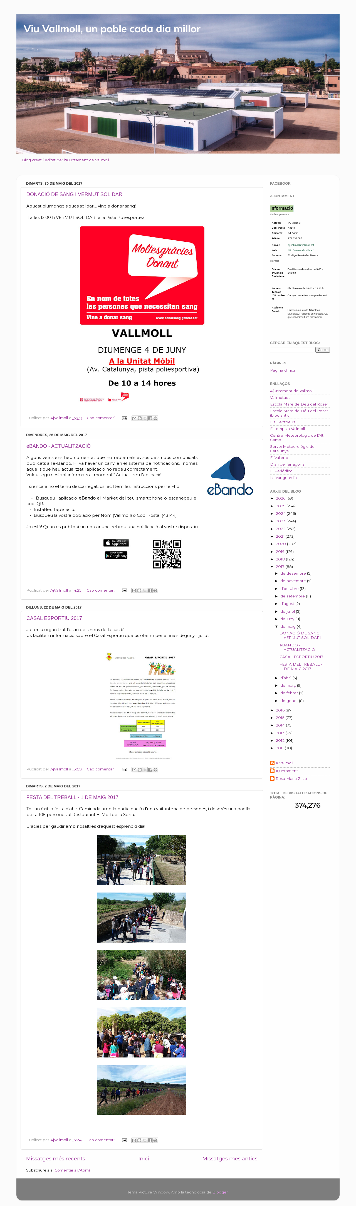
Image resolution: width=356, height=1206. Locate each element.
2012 (281, 740)
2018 (281, 559)
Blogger (220, 1192)
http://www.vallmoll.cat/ (300, 250)
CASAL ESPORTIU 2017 (54, 618)
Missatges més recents (55, 1158)
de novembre (293, 581)
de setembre (293, 596)
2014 (281, 725)
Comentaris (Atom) (72, 1170)
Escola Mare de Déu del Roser (299, 404)
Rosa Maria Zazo (291, 778)
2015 (281, 717)
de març (288, 685)
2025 (281, 506)
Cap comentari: (102, 418)
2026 (281, 498)
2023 (281, 521)
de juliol (288, 611)
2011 (280, 748)
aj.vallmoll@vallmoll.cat (301, 245)
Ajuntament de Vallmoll (291, 391)
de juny (287, 619)
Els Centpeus (282, 422)
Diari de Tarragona (287, 464)
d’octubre (290, 588)
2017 (281, 566)
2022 (281, 529)
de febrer (289, 693)
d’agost (287, 603)
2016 (281, 710)
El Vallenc (279, 457)
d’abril (286, 678)
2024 (281, 513)
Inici (144, 1158)
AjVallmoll (284, 763)
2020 (281, 544)
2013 (281, 733)
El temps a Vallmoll (287, 428)
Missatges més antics (230, 1158)
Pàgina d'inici (282, 370)
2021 (281, 536)
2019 (281, 551)
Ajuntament (287, 770)
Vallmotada (280, 397)
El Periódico (281, 471)
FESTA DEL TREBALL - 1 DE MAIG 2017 (72, 797)
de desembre (293, 573)
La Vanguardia (283, 477)
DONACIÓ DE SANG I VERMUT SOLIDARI (75, 194)
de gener (289, 700)
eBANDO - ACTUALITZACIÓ (58, 446)
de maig (288, 626)
